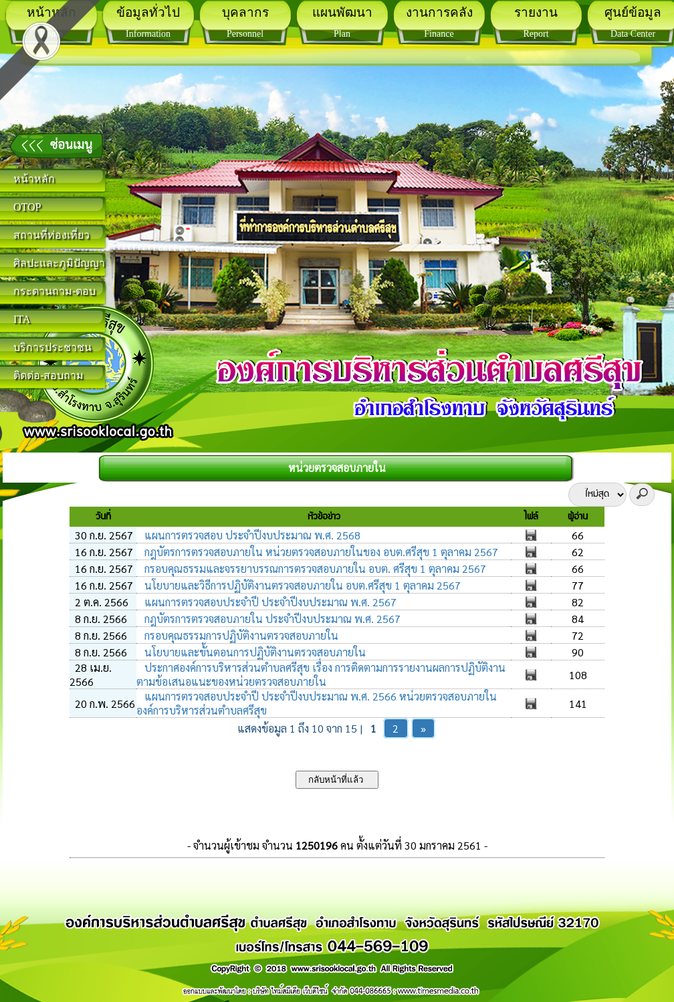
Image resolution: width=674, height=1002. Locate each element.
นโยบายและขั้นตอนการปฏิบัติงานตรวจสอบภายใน (254, 652)
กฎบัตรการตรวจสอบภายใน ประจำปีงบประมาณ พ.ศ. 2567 (271, 619)
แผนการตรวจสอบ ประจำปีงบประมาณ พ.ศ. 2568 (251, 535)
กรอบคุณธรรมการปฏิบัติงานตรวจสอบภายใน (240, 635)
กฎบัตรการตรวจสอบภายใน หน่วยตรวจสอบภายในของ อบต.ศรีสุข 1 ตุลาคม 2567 (320, 552)
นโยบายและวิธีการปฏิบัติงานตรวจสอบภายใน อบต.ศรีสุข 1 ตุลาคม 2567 (301, 585)
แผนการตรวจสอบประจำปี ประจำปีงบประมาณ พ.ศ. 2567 (269, 602)
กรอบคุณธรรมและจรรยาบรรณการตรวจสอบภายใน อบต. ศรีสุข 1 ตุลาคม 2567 (314, 568)
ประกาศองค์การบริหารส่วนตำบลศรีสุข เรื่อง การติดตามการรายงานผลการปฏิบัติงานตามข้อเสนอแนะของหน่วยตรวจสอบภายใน (320, 674)
